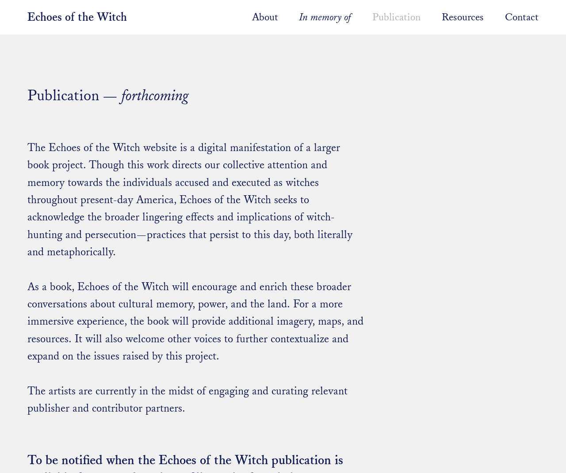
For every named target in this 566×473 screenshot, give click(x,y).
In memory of (325, 17)
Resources (464, 17)
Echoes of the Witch (77, 17)
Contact (522, 17)
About (265, 17)
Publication (396, 17)
